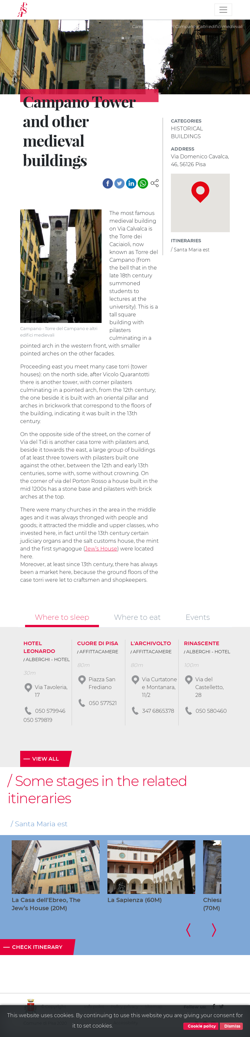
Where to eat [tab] (137, 617)
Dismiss (231, 1026)
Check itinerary (37, 947)
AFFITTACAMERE (98, 652)
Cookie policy (201, 1026)
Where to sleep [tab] (62, 617)
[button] (155, 182)
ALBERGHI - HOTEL (48, 660)
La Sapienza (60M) (134, 900)
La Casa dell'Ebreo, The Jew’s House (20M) (46, 904)
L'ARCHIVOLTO (151, 643)
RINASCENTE (201, 643)
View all (45, 759)
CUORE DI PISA (97, 643)
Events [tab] (198, 617)
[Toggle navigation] (223, 10)
